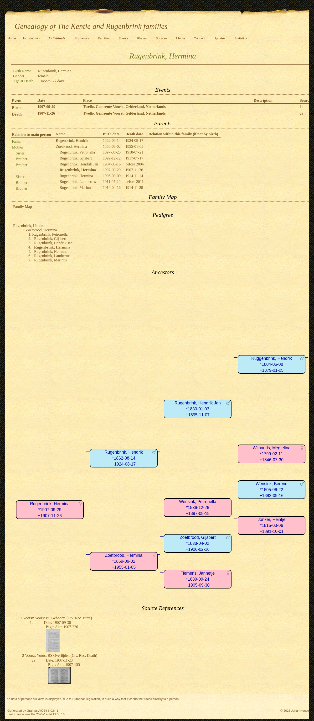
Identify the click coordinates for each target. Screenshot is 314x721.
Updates (220, 38)
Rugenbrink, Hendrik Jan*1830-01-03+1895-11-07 (198, 409)
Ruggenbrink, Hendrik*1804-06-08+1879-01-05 (271, 364)
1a (301, 107)
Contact (199, 38)
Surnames (81, 38)
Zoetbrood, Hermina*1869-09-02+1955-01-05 (123, 561)
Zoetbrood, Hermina (71, 146)
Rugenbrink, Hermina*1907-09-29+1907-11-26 (50, 509)
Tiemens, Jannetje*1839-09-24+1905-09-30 (197, 579)
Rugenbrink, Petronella (77, 152)
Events (123, 38)
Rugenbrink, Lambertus (78, 182)
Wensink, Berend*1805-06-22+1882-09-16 (272, 489)
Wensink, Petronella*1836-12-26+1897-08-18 (197, 507)
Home (12, 38)
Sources (161, 38)
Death (17, 114)
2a (301, 113)
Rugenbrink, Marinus (76, 188)
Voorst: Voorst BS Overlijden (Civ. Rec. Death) (61, 655)
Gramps (32, 710)
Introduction (31, 38)
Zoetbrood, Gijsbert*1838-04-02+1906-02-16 (198, 543)
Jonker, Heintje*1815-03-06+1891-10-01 (271, 525)
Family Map (22, 207)
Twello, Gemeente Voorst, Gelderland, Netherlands (124, 107)
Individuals (57, 38)
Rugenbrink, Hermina (76, 176)
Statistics (240, 38)
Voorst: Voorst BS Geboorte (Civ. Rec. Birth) (57, 618)
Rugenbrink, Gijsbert (76, 158)
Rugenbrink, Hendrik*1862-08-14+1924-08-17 (124, 458)
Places (142, 38)
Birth (16, 108)
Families (104, 38)
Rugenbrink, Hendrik (72, 140)
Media (180, 38)
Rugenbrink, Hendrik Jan (79, 164)
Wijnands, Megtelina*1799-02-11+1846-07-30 (271, 453)
